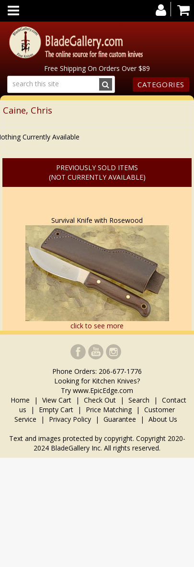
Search (138, 400)
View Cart (56, 400)
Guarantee (119, 419)
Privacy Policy (70, 419)
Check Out (100, 400)
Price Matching (109, 409)
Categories (160, 84)
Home (21, 400)
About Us (162, 419)
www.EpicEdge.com (103, 390)
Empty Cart (56, 409)
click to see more (97, 325)
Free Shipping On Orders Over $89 (97, 68)
